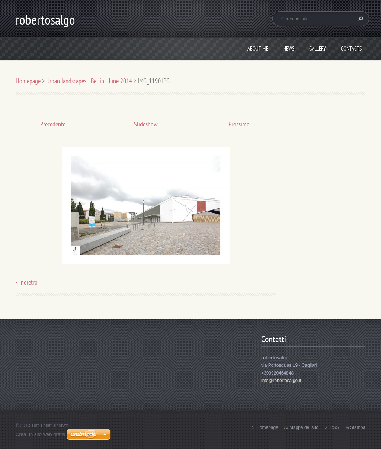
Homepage (28, 81)
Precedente (52, 124)
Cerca (359, 18)
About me (257, 48)
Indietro (28, 282)
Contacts (351, 48)
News (288, 48)
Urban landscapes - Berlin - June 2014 (89, 81)
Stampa (357, 427)
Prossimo (239, 124)
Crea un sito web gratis (40, 434)
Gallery (317, 48)
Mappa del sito (303, 427)
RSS (334, 427)
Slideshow (146, 124)
